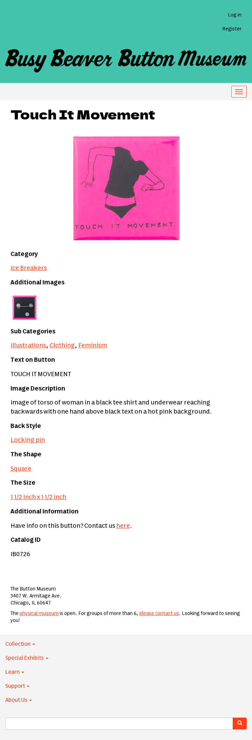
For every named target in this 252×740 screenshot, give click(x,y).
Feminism (92, 346)
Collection (20, 644)
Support (17, 686)
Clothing (62, 346)
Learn (14, 672)
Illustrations (28, 346)
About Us (18, 700)
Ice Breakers (29, 268)
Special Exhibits (26, 658)
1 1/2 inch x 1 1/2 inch (38, 497)
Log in (234, 15)
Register (231, 29)
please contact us (159, 613)
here (123, 526)
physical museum (39, 613)
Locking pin (28, 440)
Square (21, 469)
